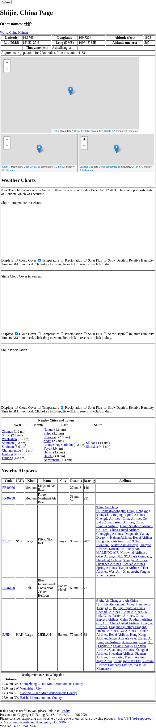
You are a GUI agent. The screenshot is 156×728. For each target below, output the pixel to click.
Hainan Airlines (120, 537)
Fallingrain (133, 131)
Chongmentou (11, 450)
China (13, 32)
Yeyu (47, 448)
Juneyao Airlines (109, 642)
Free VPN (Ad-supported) (134, 718)
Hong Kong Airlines (110, 541)
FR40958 (8, 498)
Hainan (23, 32)
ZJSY (6, 541)
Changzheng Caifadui (58, 445)
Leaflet (55, 131)
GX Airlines (128, 631)
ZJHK (6, 634)
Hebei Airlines (142, 537)
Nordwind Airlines (133, 552)
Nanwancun (52, 460)
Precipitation (73, 260)
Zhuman (7, 431)
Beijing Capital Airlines (129, 515)
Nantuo (49, 429)
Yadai (47, 441)
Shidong (91, 443)
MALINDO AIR (107, 552)
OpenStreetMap (82, 131)
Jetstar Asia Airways (124, 545)
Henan (48, 452)
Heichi (48, 456)
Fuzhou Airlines (107, 631)
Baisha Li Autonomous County (41, 697)
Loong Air (146, 642)
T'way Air (116, 657)
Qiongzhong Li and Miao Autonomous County (51, 684)
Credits (65, 711)
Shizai (6, 435)
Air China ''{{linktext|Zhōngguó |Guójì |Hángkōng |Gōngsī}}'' (123, 511)
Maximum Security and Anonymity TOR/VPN (35, 722)
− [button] (7, 69)
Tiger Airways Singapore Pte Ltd (118, 661)
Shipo (47, 433)
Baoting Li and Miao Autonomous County (48, 693)
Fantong (7, 454)
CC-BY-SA (109, 131)
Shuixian (92, 446)
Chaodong (51, 437)
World (4, 32)
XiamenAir (130, 571)
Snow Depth (116, 260)
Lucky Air (132, 549)
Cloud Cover (27, 260)
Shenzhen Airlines (108, 564)
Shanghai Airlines (135, 560)
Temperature (50, 260)
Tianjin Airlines (128, 567)
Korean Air (116, 549)
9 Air (99, 507)
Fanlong (7, 458)
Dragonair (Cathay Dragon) (128, 627)
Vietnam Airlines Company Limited (125, 663)
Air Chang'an (114, 600)
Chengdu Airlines (108, 518)
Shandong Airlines (108, 560)
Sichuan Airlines (134, 564)
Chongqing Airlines (109, 533)
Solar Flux (95, 260)
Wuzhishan (9, 439)
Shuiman (8, 443)
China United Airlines (124, 530)
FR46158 (8, 588)
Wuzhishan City (31, 688)
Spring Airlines (106, 567)
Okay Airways (106, 556)
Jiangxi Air (145, 638)
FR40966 (8, 487)
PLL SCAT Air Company (134, 556)
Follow (6, 2)
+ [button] (7, 63)
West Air (115, 571)
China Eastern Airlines (119, 522)
